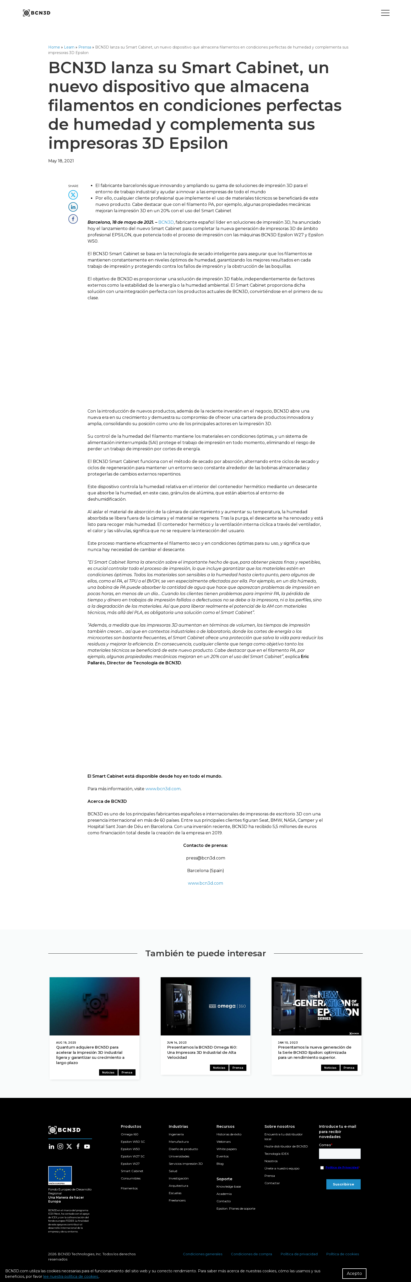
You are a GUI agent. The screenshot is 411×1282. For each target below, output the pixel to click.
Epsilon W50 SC (133, 1143)
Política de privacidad (299, 1256)
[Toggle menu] (385, 13)
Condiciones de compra (251, 1256)
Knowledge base (229, 1188)
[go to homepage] (36, 13)
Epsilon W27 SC (133, 1158)
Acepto (354, 1273)
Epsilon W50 (130, 1151)
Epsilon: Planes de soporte (236, 1210)
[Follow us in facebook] (78, 1148)
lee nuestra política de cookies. (71, 1276)
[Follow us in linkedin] (51, 1148)
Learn (69, 47)
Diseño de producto (183, 1151)
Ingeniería (176, 1136)
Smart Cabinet (132, 1173)
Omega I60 (129, 1136)
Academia (224, 1196)
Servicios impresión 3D (186, 1165)
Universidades (179, 1158)
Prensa (84, 47)
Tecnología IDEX (276, 1155)
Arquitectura (178, 1187)
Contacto (224, 1203)
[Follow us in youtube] (87, 1148)
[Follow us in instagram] (60, 1148)
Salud (173, 1173)
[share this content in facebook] (73, 217)
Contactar (272, 1185)
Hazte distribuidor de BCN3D (286, 1148)
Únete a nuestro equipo (281, 1170)
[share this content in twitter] (73, 193)
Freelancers (177, 1202)
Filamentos (129, 1190)
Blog (220, 1165)
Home (54, 47)
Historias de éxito (229, 1136)
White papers (227, 1151)
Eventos (223, 1158)
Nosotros (271, 1163)
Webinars (224, 1143)
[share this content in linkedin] (73, 205)
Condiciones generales (202, 1256)
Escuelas (175, 1195)
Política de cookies (342, 1256)
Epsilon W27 (130, 1165)
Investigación (179, 1180)
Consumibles (130, 1180)
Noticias (110, 1074)
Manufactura (179, 1143)
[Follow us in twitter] (69, 1148)
